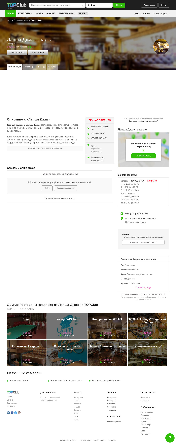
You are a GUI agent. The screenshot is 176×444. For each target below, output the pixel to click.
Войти (163, 5)
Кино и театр (146, 418)
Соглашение (12, 403)
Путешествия (146, 434)
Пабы (76, 416)
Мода (143, 431)
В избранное (38, 52)
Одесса (74, 440)
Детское (131, 279)
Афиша (50, 13)
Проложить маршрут (135, 222)
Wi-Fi (136, 269)
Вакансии (11, 400)
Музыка (144, 421)
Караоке (77, 404)
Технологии (145, 428)
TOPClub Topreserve (48, 401)
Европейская (96, 149)
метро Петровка (97, 161)
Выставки (111, 404)
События (52, 67)
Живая (137, 283)
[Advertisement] (88, 91)
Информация (14, 67)
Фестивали (111, 410)
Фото (39, 13)
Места (11, 13)
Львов (103, 440)
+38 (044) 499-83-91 (99, 138)
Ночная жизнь (147, 412)
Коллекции (25, 13)
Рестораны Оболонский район (66, 380)
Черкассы (112, 440)
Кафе (76, 413)
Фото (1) (41, 67)
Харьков (83, 440)
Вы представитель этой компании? (143, 121)
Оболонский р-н (98, 158)
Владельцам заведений (50, 397)
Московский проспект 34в (100, 127)
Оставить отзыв (17, 52)
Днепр (96, 440)
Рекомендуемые (114, 421)
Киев (9, 20)
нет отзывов (21, 47)
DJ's (131, 283)
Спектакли (111, 407)
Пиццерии (78, 407)
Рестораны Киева (21, 20)
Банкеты (77, 410)
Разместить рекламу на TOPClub (143, 242)
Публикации (67, 13)
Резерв (83, 13)
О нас (9, 397)
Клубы (76, 401)
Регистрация (149, 5)
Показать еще (143, 287)
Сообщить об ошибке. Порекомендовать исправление (143, 294)
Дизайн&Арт (146, 424)
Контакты (11, 406)
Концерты (111, 401)
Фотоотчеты (148, 392)
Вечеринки (111, 397)
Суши (76, 419)
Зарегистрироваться (65, 188)
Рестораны (12, 43)
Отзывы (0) (29, 67)
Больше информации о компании (45, 148)
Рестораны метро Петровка (106, 380)
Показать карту (143, 155)
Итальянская (96, 152)
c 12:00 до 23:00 (97, 134)
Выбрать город (160, 13)
